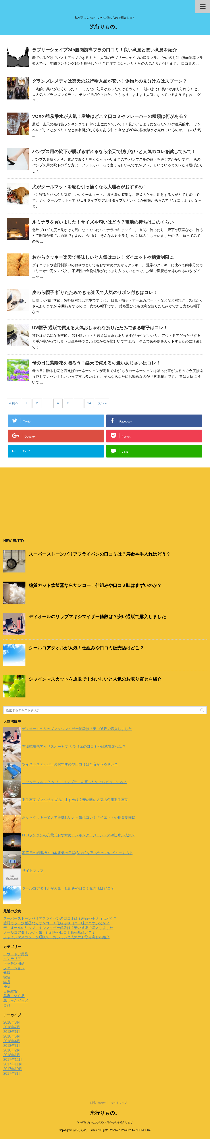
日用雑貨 (10, 991)
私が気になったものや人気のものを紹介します (105, 1122)
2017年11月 (12, 1064)
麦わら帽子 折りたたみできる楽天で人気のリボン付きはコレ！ (94, 292)
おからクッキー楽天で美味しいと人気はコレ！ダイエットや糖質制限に (103, 257)
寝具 (6, 982)
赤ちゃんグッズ (15, 1001)
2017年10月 (12, 1069)
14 (89, 403)
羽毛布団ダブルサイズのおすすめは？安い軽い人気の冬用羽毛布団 (75, 800)
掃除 (6, 987)
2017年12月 (12, 1059)
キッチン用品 (14, 963)
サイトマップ (32, 870)
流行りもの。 (105, 27)
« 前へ (14, 403)
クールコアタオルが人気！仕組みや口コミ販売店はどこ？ (86, 647)
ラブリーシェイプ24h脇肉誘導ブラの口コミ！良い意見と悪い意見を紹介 (104, 49)
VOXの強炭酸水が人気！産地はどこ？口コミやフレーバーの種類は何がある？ (109, 116)
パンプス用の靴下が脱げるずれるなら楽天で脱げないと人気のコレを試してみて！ (114, 151)
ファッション (14, 968)
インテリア (12, 959)
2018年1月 (11, 1055)
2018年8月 (11, 1022)
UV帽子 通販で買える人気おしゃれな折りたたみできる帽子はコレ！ (100, 327)
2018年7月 (11, 1027)
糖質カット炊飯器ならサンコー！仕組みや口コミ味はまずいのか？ (95, 585)
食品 (6, 1005)
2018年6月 (11, 1032)
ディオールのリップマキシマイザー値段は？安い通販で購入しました (97, 616)
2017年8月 (11, 1073)
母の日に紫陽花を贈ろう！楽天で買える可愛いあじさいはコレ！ (96, 362)
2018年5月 (11, 1036)
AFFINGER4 (143, 1130)
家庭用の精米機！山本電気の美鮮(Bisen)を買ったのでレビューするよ (77, 853)
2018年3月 (11, 1045)
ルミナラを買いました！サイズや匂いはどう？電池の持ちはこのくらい (103, 222)
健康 (6, 973)
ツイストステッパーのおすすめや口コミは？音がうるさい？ (70, 764)
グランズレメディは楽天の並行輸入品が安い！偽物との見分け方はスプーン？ (109, 81)
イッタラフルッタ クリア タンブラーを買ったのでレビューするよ (74, 782)
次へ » (102, 403)
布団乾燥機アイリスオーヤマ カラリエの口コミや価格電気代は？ (74, 746)
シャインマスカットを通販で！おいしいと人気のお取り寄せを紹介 (95, 679)
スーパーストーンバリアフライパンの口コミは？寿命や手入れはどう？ (99, 554)
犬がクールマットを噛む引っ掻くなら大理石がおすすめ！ (89, 186)
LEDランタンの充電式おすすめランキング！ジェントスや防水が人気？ (78, 835)
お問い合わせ (98, 1102)
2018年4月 (11, 1041)
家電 (6, 977)
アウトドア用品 (15, 954)
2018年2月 (11, 1050)
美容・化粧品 (14, 996)
